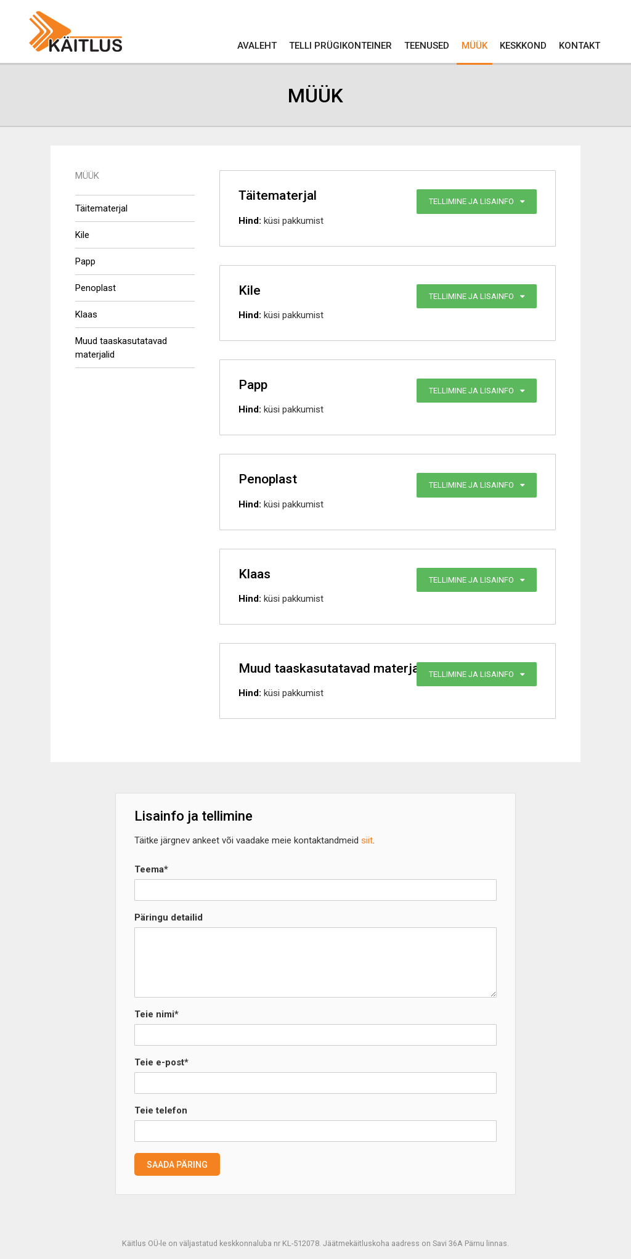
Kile (82, 234)
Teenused (426, 45)
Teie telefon (160, 1110)
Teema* (151, 869)
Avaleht (257, 45)
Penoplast (95, 287)
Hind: (249, 220)
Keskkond (523, 45)
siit (367, 840)
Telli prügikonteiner (340, 45)
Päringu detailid (168, 917)
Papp (85, 261)
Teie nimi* (156, 1014)
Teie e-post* (161, 1062)
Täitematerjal (101, 208)
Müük (474, 45)
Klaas (86, 314)
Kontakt (579, 45)
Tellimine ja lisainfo (476, 201)
